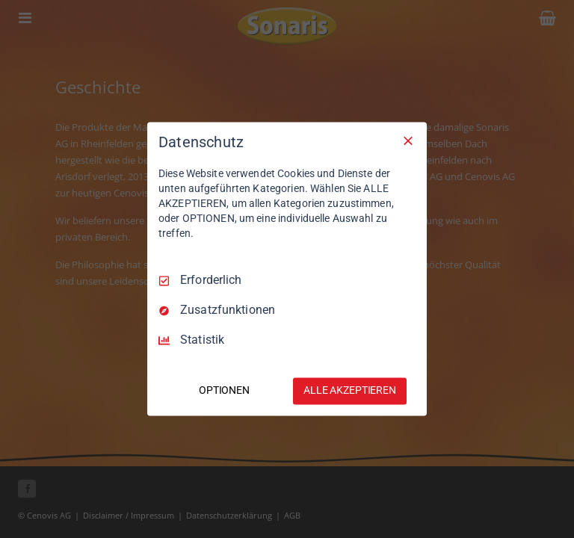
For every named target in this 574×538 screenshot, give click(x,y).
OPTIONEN (224, 391)
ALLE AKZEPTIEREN (349, 391)
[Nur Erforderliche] (408, 140)
